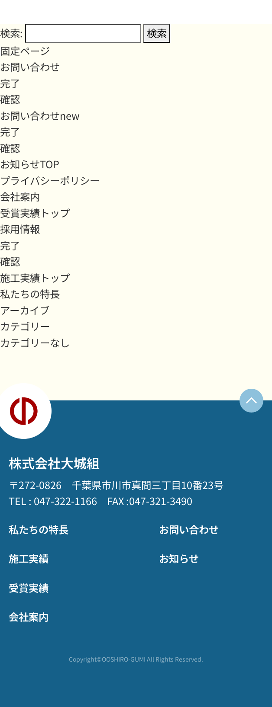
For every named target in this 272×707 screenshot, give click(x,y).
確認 (10, 99)
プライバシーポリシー (50, 180)
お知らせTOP (29, 164)
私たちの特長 (30, 293)
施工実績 (29, 558)
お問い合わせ (30, 66)
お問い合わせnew (40, 115)
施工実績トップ (35, 277)
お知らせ (179, 558)
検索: (11, 33)
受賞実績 (29, 587)
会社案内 (20, 196)
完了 (10, 83)
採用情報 (20, 228)
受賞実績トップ (35, 212)
